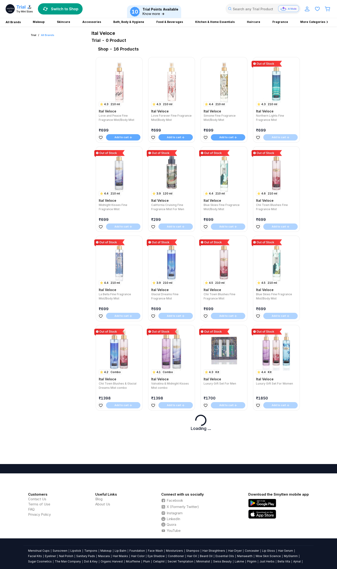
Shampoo (192, 550)
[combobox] (263, 9)
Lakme (239, 561)
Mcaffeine (133, 561)
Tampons (90, 550)
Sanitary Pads (85, 556)
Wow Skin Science (268, 556)
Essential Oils (225, 556)
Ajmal (297, 561)
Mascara (104, 556)
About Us (102, 504)
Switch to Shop (60, 9)
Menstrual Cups (39, 550)
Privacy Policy (39, 514)
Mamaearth (245, 556)
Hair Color (138, 556)
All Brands (47, 35)
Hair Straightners (213, 550)
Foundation (137, 550)
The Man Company (68, 561)
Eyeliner (50, 556)
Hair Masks (120, 556)
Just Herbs (267, 561)
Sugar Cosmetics (40, 561)
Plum (146, 561)
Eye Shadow (156, 556)
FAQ (31, 509)
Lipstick (75, 550)
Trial (33, 35)
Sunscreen (60, 550)
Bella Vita (284, 561)
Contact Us (37, 499)
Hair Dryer (235, 550)
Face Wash (155, 550)
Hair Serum (285, 550)
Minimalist (203, 561)
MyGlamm (291, 556)
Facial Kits (35, 556)
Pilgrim (251, 561)
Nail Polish (66, 556)
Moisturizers (174, 550)
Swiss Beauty (222, 561)
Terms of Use (39, 504)
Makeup (106, 550)
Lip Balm (120, 550)
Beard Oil (206, 556)
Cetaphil (159, 561)
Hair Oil (192, 556)
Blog (99, 499)
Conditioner (176, 556)
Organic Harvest (112, 561)
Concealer (252, 550)
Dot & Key (91, 561)
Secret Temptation (180, 561)
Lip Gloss (268, 550)
